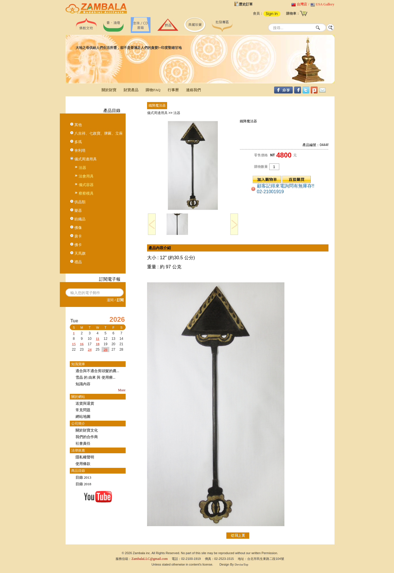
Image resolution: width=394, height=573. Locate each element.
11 (97, 338)
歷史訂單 (246, 4)
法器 (82, 167)
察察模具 (86, 193)
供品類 (80, 202)
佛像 (78, 227)
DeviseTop (241, 564)
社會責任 (83, 443)
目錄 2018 (83, 484)
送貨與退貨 (85, 403)
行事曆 (173, 90)
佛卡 (78, 245)
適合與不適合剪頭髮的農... (97, 371)
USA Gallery (325, 4)
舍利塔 (80, 150)
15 (74, 344)
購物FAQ (153, 90)
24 (90, 349)
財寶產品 (131, 90)
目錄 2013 (83, 477)
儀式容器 (86, 185)
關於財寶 (109, 90)
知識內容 (83, 384)
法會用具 (86, 176)
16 (82, 344)
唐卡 (78, 236)
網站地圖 (83, 416)
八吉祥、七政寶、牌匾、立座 (98, 133)
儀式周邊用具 (85, 159)
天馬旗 (80, 253)
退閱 (110, 300)
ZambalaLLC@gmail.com (149, 559)
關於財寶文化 (87, 430)
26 (105, 349)
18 (97, 344)
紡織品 (80, 219)
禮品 (78, 262)
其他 (78, 125)
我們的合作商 (87, 437)
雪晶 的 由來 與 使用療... (96, 377)
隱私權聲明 (85, 457)
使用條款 (83, 464)
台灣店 (302, 4)
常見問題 (83, 410)
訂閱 (120, 300)
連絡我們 (193, 90)
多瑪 (78, 142)
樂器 (78, 210)
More (122, 390)
